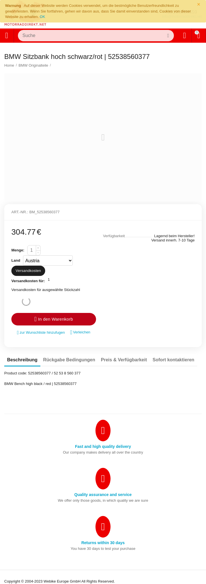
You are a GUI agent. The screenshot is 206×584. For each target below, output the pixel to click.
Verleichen (80, 332)
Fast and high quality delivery (103, 446)
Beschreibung (22, 359)
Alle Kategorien (6, 36)
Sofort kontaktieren (173, 359)
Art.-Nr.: (19, 212)
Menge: (17, 250)
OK (42, 17)
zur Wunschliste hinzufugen (41, 332)
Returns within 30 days (103, 542)
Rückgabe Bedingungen (69, 359)
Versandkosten (28, 271)
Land (15, 260)
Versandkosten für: (28, 281)
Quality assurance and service (103, 494)
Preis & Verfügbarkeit (124, 359)
